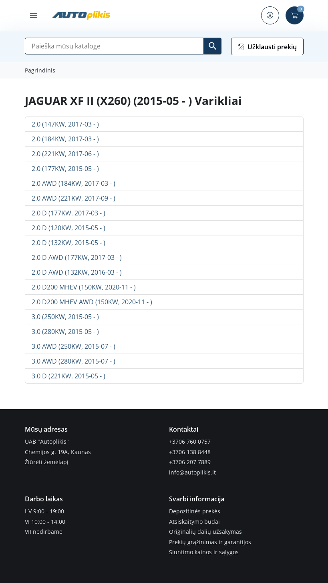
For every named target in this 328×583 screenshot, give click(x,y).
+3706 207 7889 (190, 462)
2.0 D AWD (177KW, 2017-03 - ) (77, 257)
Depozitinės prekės (194, 511)
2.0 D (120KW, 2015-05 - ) (68, 227)
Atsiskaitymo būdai (194, 521)
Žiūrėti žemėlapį (46, 462)
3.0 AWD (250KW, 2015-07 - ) (73, 346)
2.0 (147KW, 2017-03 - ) (65, 124)
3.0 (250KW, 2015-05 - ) (65, 316)
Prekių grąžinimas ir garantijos (210, 542)
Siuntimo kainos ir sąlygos (204, 552)
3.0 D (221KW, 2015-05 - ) (68, 376)
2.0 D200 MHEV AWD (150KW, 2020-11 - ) (92, 302)
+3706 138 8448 (190, 452)
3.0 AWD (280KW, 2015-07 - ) (73, 361)
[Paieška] (114, 46)
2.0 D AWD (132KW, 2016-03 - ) (77, 272)
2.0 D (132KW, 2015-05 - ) (68, 242)
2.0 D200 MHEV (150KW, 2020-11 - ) (84, 287)
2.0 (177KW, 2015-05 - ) (65, 168)
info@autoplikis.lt (192, 472)
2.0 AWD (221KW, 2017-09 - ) (73, 198)
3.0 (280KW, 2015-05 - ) (65, 331)
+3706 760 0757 (190, 441)
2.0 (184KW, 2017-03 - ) (65, 139)
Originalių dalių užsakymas (205, 531)
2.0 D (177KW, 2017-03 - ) (68, 213)
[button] (34, 15)
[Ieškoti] (212, 46)
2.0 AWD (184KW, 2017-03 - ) (73, 183)
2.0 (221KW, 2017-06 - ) (65, 153)
